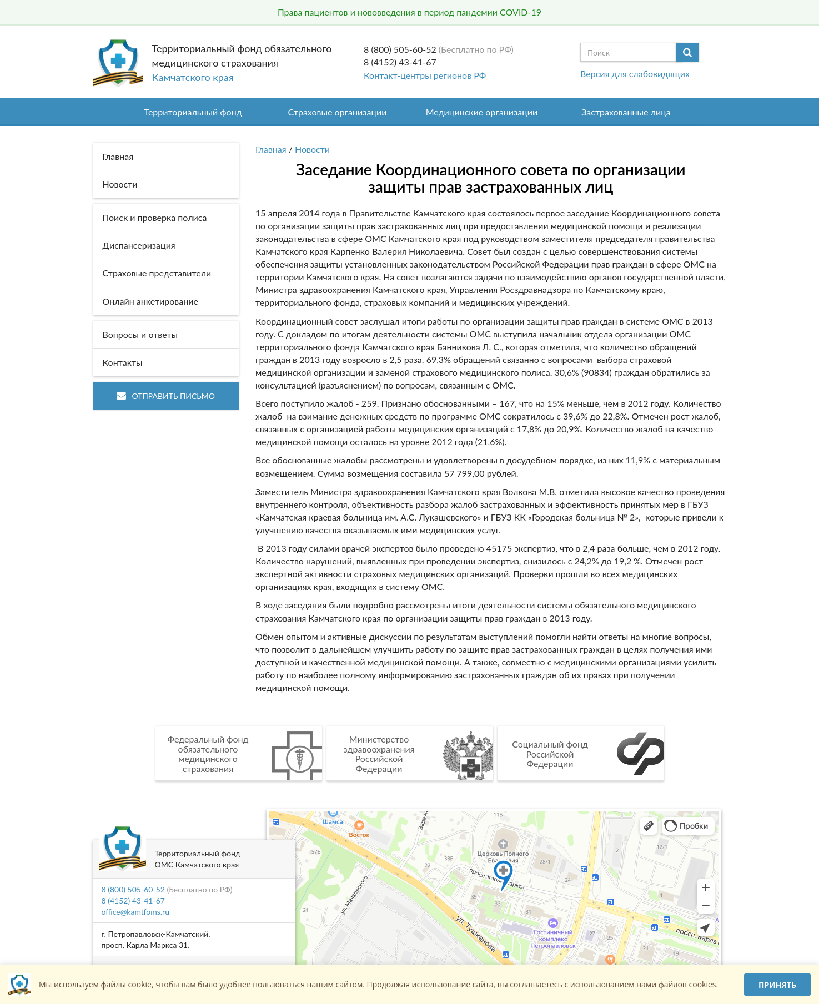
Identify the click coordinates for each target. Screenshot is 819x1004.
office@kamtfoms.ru (135, 911)
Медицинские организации (482, 112)
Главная (271, 149)
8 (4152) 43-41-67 (400, 62)
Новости (312, 149)
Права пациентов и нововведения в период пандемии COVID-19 (409, 12)
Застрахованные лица (626, 112)
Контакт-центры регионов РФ (425, 75)
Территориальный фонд (193, 112)
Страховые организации (337, 112)
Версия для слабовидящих (635, 73)
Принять (777, 985)
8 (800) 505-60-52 (400, 49)
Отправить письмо (166, 396)
